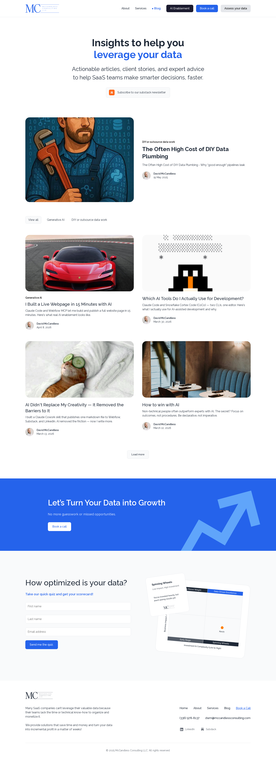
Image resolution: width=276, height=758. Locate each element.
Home (184, 708)
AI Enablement (180, 8)
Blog (157, 8)
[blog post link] (79, 282)
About (125, 8)
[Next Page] (138, 454)
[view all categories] (33, 220)
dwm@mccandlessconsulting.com (227, 718)
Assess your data (235, 8)
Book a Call (243, 708)
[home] (42, 8)
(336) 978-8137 (190, 718)
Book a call (207, 8)
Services (140, 8)
